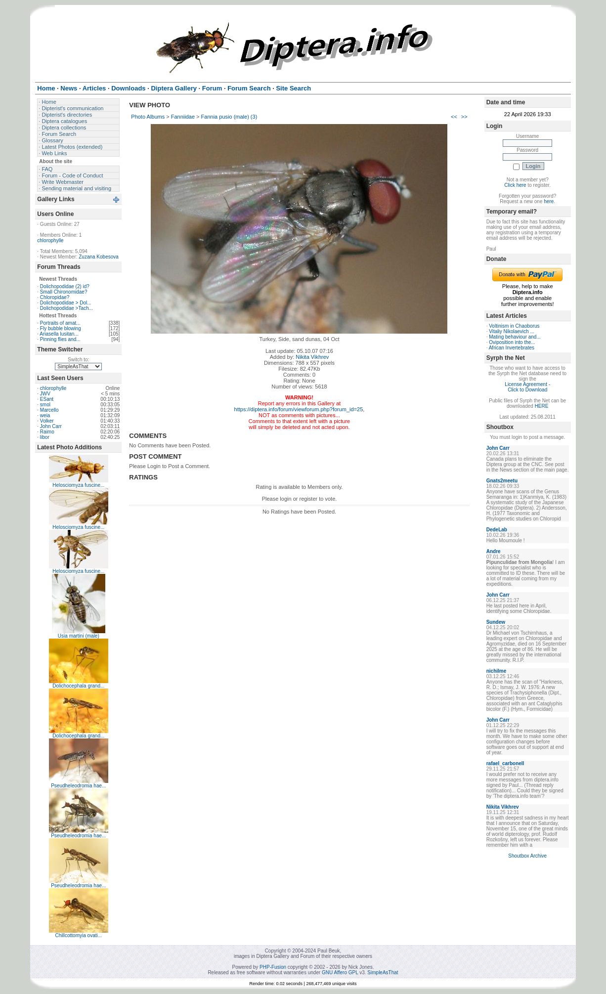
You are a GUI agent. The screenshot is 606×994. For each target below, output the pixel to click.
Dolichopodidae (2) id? (64, 286)
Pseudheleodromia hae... (78, 785)
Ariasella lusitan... (59, 334)
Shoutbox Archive (527, 856)
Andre (493, 551)
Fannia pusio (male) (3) (229, 117)
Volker (47, 421)
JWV (45, 393)
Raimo (47, 431)
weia (45, 415)
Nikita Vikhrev (312, 357)
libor (44, 437)
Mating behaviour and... (515, 337)
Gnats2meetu (502, 480)
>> (464, 117)
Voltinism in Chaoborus (514, 326)
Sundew (495, 622)
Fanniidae (183, 117)
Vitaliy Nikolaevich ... (511, 331)
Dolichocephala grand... (78, 686)
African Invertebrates (511, 347)
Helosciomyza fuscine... (78, 485)
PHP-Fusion (273, 967)
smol (45, 404)
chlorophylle (50, 240)
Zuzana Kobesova (99, 256)
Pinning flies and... (60, 339)
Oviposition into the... (512, 342)
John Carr (51, 426)
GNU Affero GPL (340, 972)
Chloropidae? (55, 297)
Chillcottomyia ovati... (78, 935)
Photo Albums (148, 117)
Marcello (49, 410)
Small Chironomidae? (63, 292)
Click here (515, 185)
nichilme (496, 671)
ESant (46, 399)
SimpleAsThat (382, 972)
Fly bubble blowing (60, 328)
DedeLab (496, 529)
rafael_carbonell (505, 763)
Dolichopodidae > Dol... (65, 302)
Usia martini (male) (78, 636)
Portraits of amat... (60, 323)
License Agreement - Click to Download (527, 387)
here (549, 201)
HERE (542, 406)
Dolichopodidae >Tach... (66, 308)
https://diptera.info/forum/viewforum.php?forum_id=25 (298, 409)
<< (454, 117)
